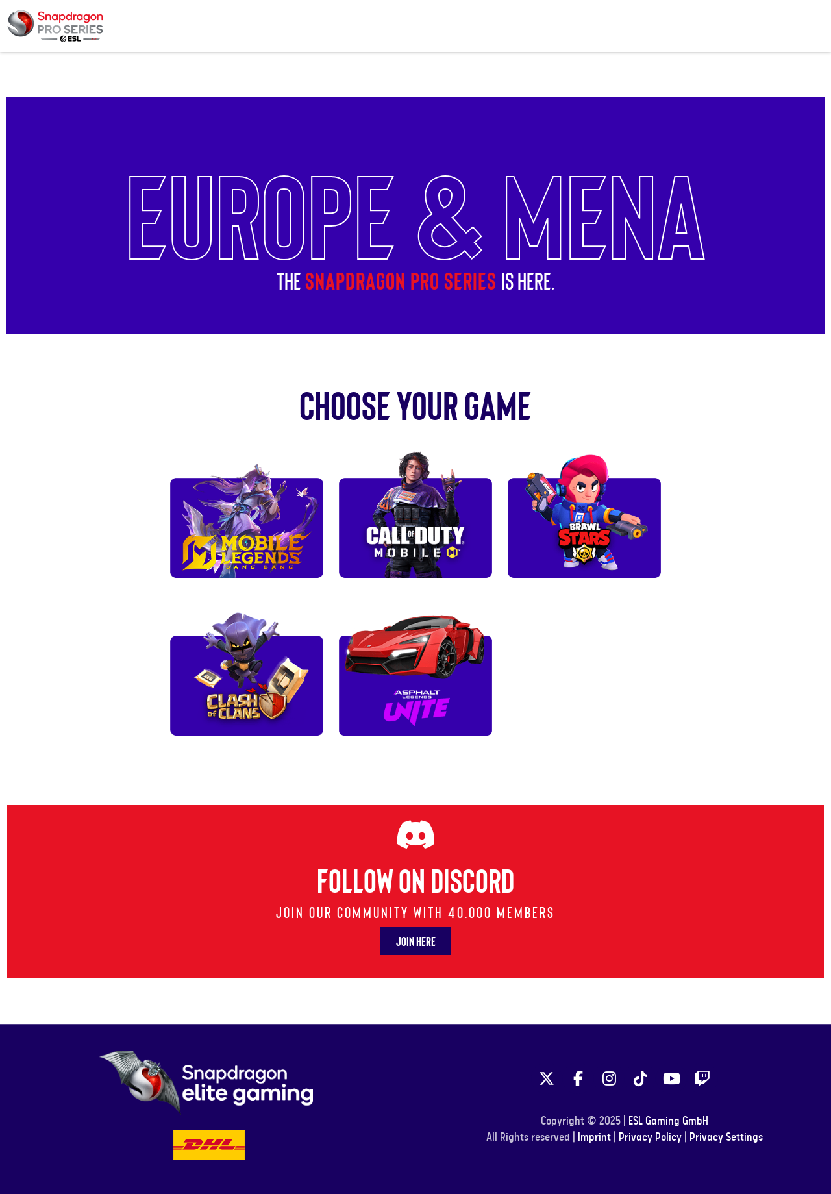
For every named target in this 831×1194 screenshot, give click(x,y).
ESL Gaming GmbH (668, 1121)
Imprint (594, 1137)
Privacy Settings (726, 1137)
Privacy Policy (650, 1137)
